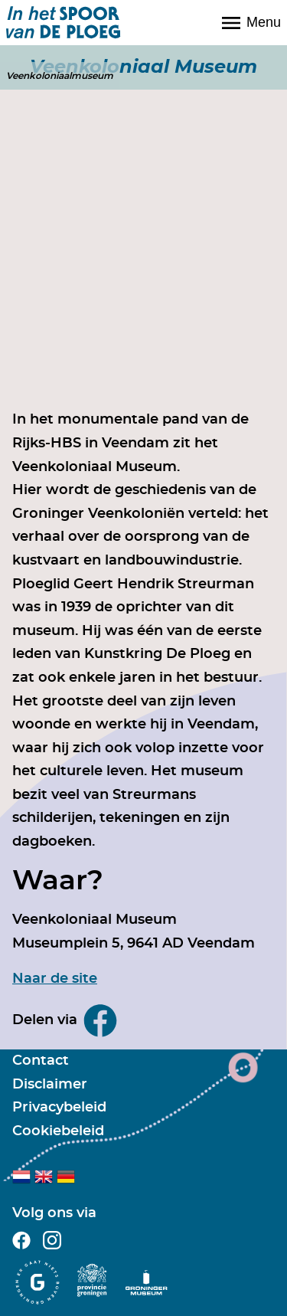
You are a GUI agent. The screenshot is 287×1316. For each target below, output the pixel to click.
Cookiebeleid (58, 1131)
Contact (40, 1061)
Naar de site (54, 979)
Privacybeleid (59, 1108)
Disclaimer (49, 1085)
